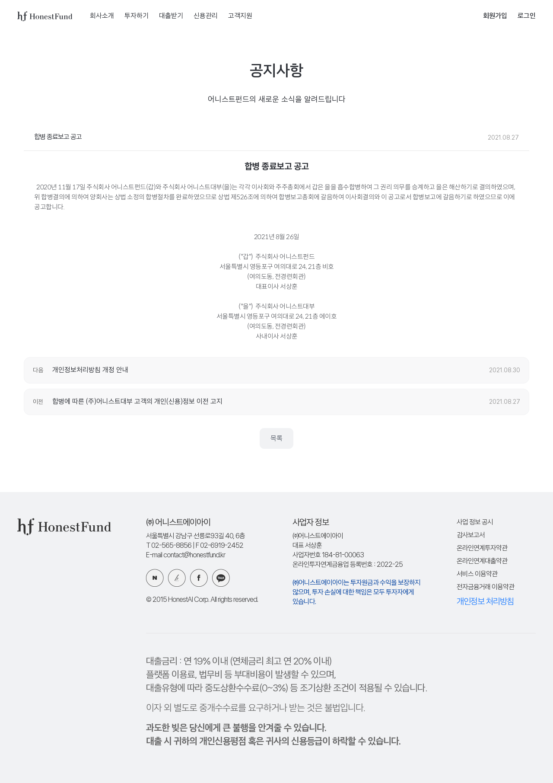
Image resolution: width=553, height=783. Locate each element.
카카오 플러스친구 (221, 578)
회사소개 (102, 16)
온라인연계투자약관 (482, 548)
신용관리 (206, 16)
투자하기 (136, 16)
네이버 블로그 (155, 578)
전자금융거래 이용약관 (485, 587)
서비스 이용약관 (477, 574)
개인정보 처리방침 (485, 602)
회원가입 (495, 16)
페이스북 (199, 578)
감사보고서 (471, 535)
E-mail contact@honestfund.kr (185, 555)
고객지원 (240, 16)
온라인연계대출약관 (482, 561)
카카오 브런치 (177, 578)
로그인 (527, 16)
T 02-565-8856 (168, 546)
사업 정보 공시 (475, 522)
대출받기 (171, 16)
